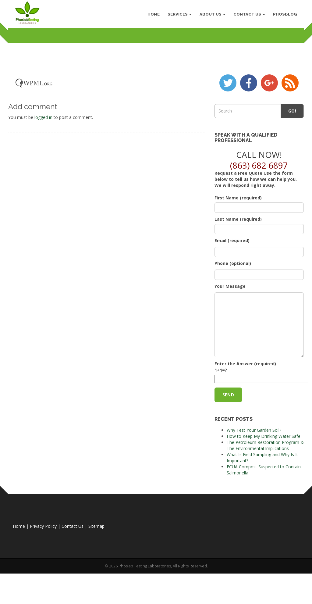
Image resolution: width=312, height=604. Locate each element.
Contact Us (247, 15)
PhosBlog (283, 15)
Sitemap (96, 563)
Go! (292, 148)
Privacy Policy (43, 563)
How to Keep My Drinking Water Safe (263, 474)
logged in (43, 154)
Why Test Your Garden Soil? (254, 467)
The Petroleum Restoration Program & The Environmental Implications (265, 483)
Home (19, 563)
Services (178, 15)
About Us (211, 15)
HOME (152, 15)
